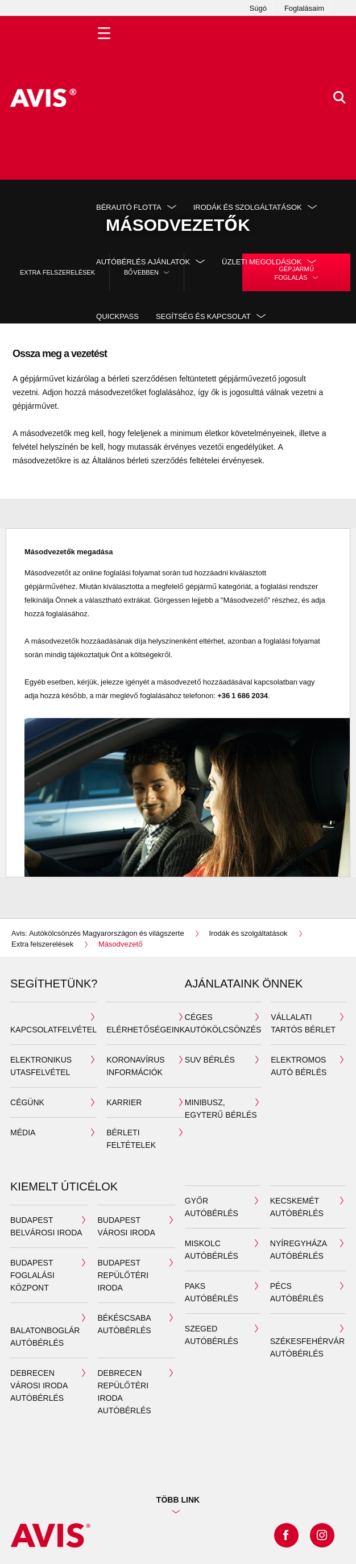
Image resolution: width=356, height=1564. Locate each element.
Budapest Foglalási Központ (32, 1275)
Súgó (258, 8)
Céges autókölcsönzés (223, 1023)
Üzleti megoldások (261, 261)
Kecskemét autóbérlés (297, 1206)
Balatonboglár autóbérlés (45, 1336)
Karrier (124, 1102)
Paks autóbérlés (211, 1292)
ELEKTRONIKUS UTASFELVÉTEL (41, 1065)
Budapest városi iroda (126, 1226)
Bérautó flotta (129, 207)
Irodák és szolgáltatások (247, 207)
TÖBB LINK (178, 1499)
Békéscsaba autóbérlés (124, 1323)
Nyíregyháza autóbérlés (298, 1249)
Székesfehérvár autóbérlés (307, 1347)
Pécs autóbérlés (297, 1292)
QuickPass (117, 316)
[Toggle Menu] (104, 98)
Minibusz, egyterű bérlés (221, 1108)
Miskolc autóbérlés (211, 1249)
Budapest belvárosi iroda (46, 1226)
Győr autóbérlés (211, 1206)
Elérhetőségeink (145, 1029)
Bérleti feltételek (131, 1138)
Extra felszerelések (57, 272)
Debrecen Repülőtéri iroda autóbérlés (124, 1391)
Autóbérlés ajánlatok (143, 261)
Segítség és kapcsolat (203, 316)
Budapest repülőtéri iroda (123, 1275)
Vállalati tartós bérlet (303, 1023)
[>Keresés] (339, 98)
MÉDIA (22, 1132)
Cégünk (27, 1102)
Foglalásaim (304, 8)
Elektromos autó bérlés (298, 1065)
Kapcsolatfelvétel (53, 1029)
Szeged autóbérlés (211, 1334)
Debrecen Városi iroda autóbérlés (39, 1385)
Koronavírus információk (135, 1065)
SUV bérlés (210, 1059)
